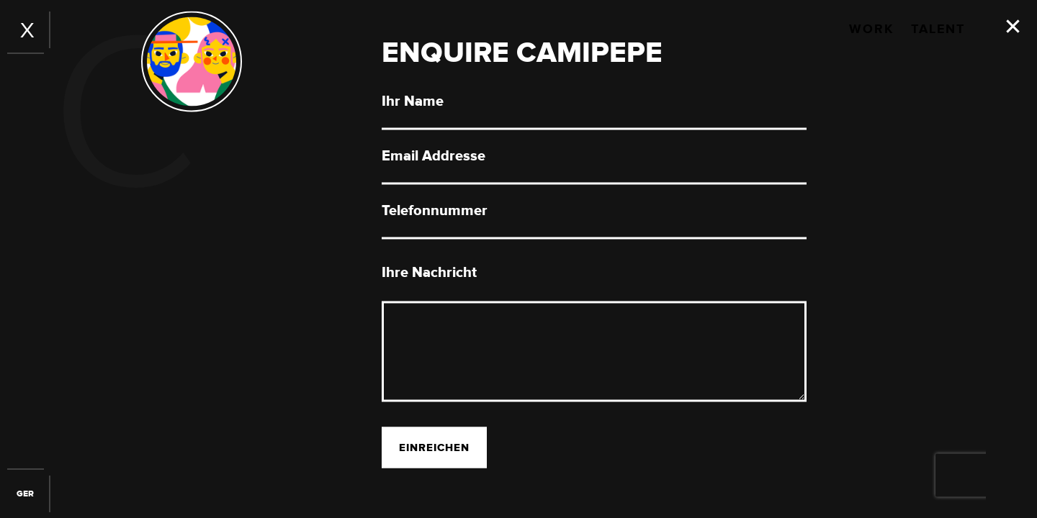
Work (871, 29)
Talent (938, 29)
